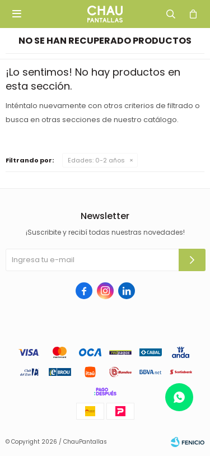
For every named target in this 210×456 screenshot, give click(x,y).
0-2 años (96, 160)
